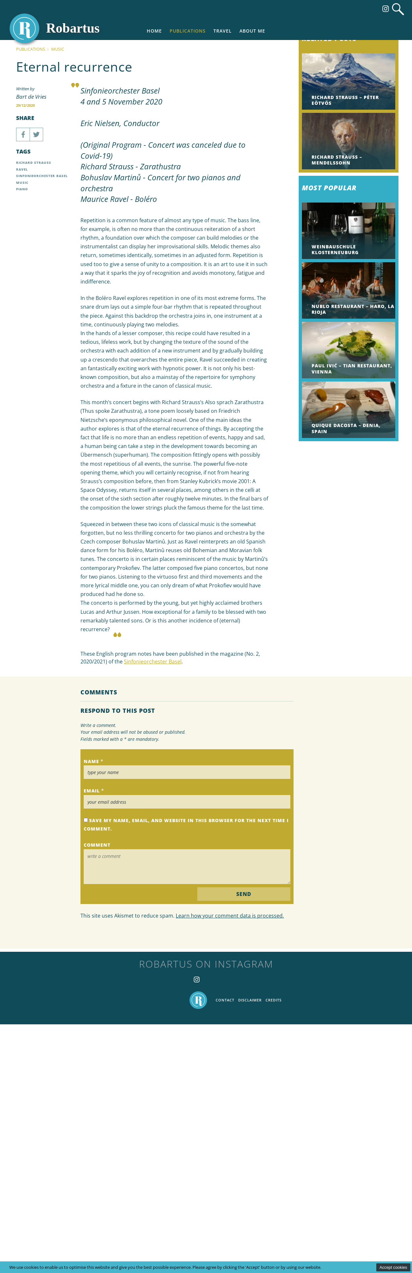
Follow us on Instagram (385, 8)
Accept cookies (393, 1267)
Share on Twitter (36, 383)
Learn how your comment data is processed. (230, 1164)
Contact (225, 1248)
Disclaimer (250, 1248)
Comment (97, 1093)
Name (91, 1010)
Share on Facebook (23, 383)
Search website (398, 9)
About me (252, 31)
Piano (22, 437)
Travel (222, 31)
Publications (188, 31)
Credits (274, 1248)
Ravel (22, 418)
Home (154, 31)
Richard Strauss (33, 411)
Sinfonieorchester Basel (153, 910)
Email (92, 1040)
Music (57, 298)
